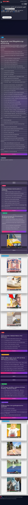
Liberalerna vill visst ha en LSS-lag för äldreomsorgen (13, 195)
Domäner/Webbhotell (3, 498)
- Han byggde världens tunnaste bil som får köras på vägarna (14, 247)
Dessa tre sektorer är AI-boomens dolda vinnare (11, 130)
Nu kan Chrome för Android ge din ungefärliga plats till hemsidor (14, 144)
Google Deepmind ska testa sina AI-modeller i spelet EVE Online (14, 138)
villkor (19, 11)
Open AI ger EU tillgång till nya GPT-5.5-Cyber (12, 60)
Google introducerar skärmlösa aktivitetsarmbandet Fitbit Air (13, 128)
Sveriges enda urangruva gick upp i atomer (11, 105)
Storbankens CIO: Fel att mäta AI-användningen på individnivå (14, 53)
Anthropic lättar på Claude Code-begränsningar (11, 134)
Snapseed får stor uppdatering (9, 72)
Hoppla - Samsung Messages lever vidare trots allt (12, 142)
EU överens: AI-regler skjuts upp (9, 132)
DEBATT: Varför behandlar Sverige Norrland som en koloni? (14, 193)
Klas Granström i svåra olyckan (9, 74)
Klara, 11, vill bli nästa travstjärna (9, 408)
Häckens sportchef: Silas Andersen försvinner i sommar (13, 338)
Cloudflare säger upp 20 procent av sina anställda (12, 102)
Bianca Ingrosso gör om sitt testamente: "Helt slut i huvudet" (14, 366)
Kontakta (15, 498)
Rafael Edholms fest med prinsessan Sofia (11, 360)
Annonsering (8, 498)
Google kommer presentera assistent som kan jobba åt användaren (14, 146)
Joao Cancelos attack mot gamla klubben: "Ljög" (12, 346)
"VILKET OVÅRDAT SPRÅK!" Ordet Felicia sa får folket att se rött (14, 370)
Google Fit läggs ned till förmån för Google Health (12, 107)
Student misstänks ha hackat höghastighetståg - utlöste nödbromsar (15, 96)
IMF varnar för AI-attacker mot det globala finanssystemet (13, 94)
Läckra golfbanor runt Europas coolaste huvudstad (12, 80)
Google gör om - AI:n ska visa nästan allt (10, 151)
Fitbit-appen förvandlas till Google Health (10, 126)
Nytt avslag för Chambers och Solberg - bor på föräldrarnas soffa (14, 109)
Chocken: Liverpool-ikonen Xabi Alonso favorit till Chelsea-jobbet (14, 342)
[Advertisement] (14, 27)
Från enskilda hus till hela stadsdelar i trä (11, 62)
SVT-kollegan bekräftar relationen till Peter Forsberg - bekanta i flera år (15, 362)
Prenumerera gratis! (7, 17)
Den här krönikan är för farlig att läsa (10, 90)
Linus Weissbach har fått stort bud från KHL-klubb (12, 340)
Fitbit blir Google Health (7, 120)
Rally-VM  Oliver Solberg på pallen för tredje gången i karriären (14, 76)
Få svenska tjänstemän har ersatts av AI (10, 100)
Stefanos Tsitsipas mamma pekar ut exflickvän (11, 344)
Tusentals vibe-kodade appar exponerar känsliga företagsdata (14, 92)
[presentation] (7, 14)
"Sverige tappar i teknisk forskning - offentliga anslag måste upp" (14, 111)
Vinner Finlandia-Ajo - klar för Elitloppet (10, 410)
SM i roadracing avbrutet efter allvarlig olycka (11, 78)
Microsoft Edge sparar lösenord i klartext (10, 136)
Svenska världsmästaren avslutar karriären (11, 348)
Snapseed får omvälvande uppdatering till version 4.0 (12, 86)
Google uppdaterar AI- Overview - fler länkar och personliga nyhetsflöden (15, 98)
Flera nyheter (14, 154)
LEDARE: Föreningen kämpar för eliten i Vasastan (12, 191)
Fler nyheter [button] (14, 210)
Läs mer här (2, 49)
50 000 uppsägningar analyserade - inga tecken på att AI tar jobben (15, 113)
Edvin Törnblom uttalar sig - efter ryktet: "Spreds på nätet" (13, 368)
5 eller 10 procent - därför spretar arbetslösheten (13, 197)
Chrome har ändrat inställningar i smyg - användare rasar (13, 51)
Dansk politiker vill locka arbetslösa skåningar (12, 199)
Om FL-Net (11, 498)
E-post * (3, 8)
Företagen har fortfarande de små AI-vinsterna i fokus (12, 115)
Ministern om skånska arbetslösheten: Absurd (12, 201)
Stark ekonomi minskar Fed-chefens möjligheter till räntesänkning (15, 207)
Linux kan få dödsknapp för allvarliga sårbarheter (12, 58)
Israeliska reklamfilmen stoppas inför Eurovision (12, 203)
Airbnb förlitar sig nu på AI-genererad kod (10, 64)
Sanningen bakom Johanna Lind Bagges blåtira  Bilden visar (13, 364)
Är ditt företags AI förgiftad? (9, 70)
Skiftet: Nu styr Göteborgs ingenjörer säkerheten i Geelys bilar (14, 88)
